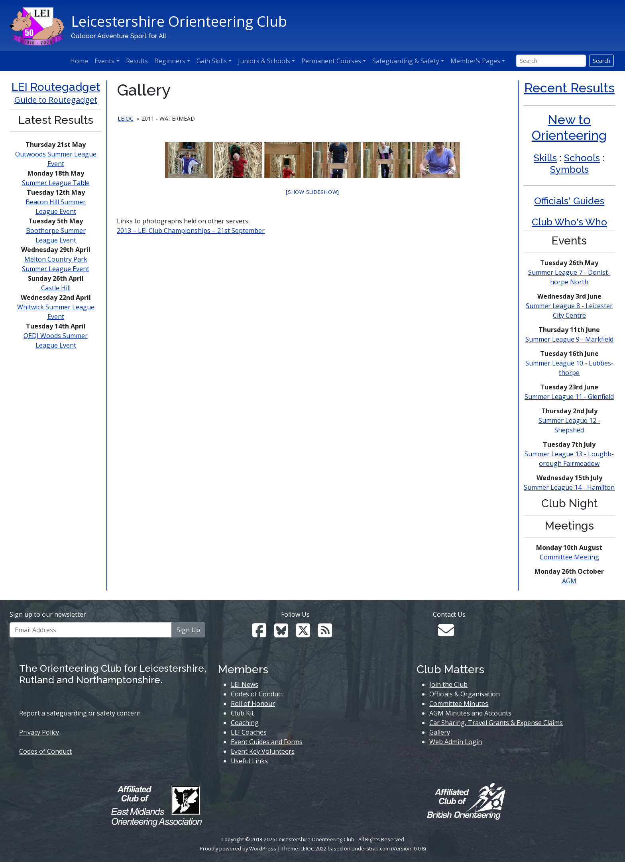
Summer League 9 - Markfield (569, 339)
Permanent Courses (331, 61)
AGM (569, 581)
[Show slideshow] (312, 191)
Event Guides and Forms (267, 741)
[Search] (551, 61)
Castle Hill (56, 287)
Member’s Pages (475, 61)
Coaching (245, 722)
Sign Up (188, 629)
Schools (582, 158)
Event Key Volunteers (263, 751)
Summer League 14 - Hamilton (569, 487)
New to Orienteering (569, 127)
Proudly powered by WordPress (238, 848)
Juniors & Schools (264, 61)
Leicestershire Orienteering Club (179, 21)
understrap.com (371, 848)
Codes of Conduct (45, 751)
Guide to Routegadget (55, 99)
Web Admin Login (455, 741)
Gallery (439, 732)
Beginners (169, 61)
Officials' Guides (569, 201)
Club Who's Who (569, 222)
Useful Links (249, 760)
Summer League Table (56, 182)
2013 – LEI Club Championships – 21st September (191, 230)
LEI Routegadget (56, 87)
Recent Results (569, 87)
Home (79, 61)
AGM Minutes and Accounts (470, 713)
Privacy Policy (39, 732)
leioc (126, 118)
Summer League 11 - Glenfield (569, 396)
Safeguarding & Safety (405, 61)
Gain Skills (212, 61)
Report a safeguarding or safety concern (80, 713)
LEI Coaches (249, 732)
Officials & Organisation (464, 694)
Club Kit (242, 713)
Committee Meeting (569, 557)
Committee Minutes (458, 703)
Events (104, 61)
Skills (545, 158)
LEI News (244, 684)
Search (601, 61)
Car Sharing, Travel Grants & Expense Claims (496, 722)
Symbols (569, 169)
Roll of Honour (253, 703)
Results (137, 61)
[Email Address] (91, 629)
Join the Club (448, 684)
